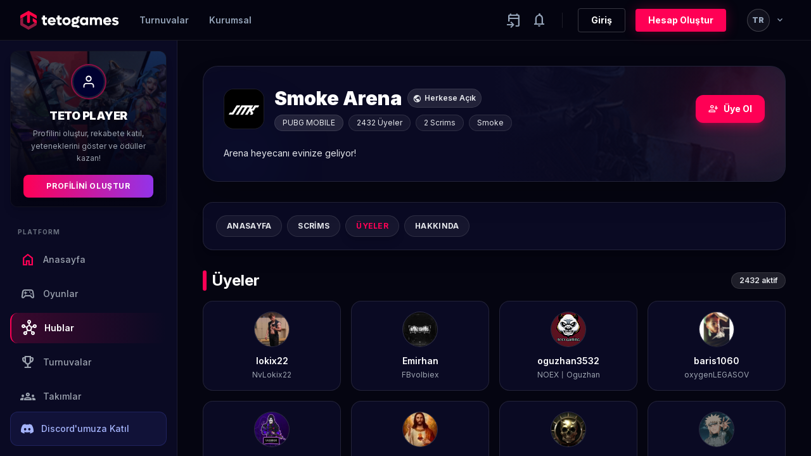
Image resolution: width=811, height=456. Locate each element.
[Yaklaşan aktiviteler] (513, 20)
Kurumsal (230, 20)
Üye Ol (730, 109)
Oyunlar (49, 294)
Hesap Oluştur (680, 20)
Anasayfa (53, 260)
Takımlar (50, 396)
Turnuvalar (164, 20)
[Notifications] (539, 20)
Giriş (601, 20)
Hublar (48, 328)
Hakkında (437, 226)
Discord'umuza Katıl (75, 428)
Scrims (313, 226)
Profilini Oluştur (88, 186)
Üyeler (372, 226)
